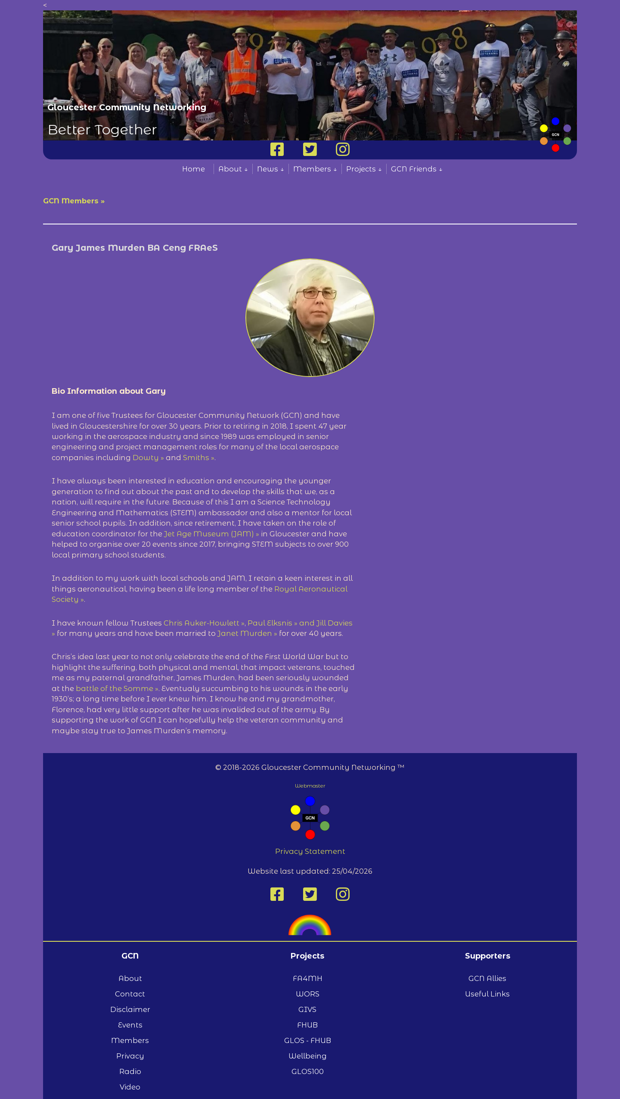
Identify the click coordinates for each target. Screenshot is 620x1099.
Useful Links (487, 994)
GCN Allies (487, 978)
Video (130, 1087)
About (130, 978)
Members (130, 1040)
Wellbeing (307, 1056)
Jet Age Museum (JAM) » (211, 533)
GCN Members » (74, 200)
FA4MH (307, 978)
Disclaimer (130, 1009)
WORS (307, 994)
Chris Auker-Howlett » (204, 623)
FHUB (307, 1025)
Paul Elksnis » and (282, 623)
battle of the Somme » (117, 688)
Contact (130, 994)
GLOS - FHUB (307, 1040)
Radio (130, 1071)
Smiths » (198, 457)
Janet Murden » (247, 633)
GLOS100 (307, 1071)
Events (130, 1025)
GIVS (307, 1009)
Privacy (130, 1056)
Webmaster (310, 785)
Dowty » (148, 457)
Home (193, 169)
